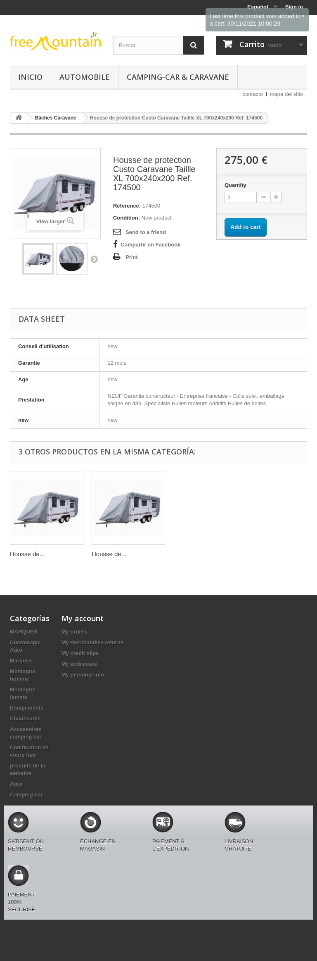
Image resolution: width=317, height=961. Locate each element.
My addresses (79, 664)
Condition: (126, 218)
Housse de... (27, 553)
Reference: (127, 206)
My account (83, 618)
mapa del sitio (286, 94)
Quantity (235, 185)
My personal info (83, 675)
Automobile (84, 77)
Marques (21, 660)
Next (94, 259)
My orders (74, 632)
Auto (16, 784)
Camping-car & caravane (178, 77)
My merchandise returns (92, 642)
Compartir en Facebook (150, 244)
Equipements (27, 708)
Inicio (30, 77)
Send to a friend (145, 232)
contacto (253, 94)
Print (131, 257)
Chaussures (25, 718)
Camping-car (26, 794)
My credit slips (80, 653)
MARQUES (23, 632)
